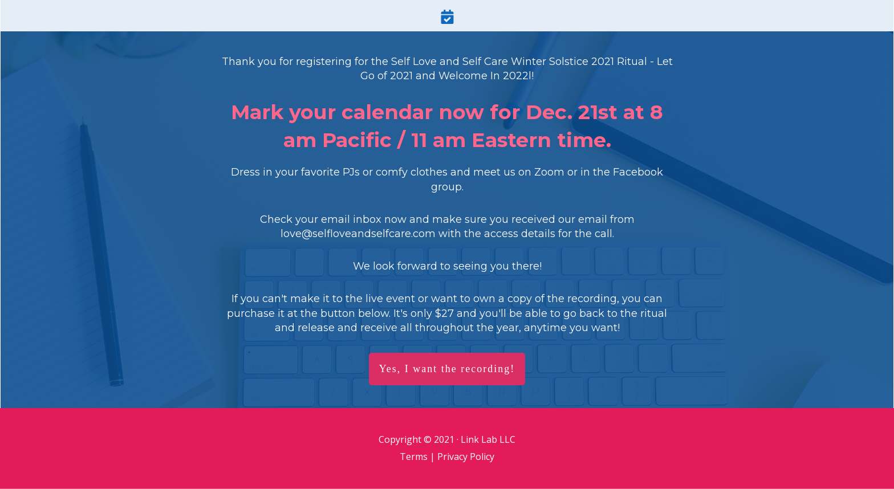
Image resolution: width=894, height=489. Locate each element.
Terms (414, 456)
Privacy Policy (465, 456)
